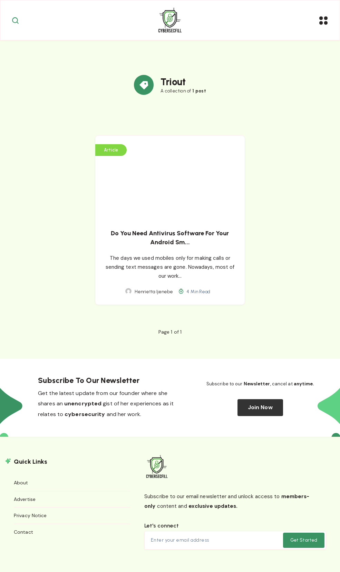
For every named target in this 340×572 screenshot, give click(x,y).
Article (111, 153)
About (21, 486)
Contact (23, 535)
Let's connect (161, 529)
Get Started (303, 543)
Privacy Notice (30, 519)
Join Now (260, 411)
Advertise (25, 503)
